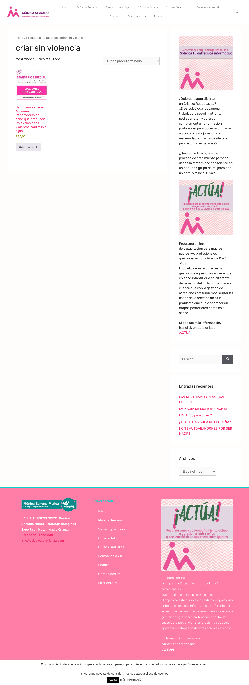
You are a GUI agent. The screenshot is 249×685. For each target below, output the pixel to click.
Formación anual (208, 7)
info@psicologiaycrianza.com (42, 540)
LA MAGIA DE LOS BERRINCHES (203, 409)
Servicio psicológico (119, 7)
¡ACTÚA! (185, 333)
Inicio (65, 7)
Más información (131, 679)
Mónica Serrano (87, 7)
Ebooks (115, 16)
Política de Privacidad (37, 535)
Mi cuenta (162, 16)
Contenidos (136, 16)
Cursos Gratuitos (177, 7)
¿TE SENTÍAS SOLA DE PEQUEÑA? (205, 422)
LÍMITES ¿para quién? (195, 415)
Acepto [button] (113, 679)
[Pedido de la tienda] (131, 61)
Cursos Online (149, 7)
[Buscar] (227, 359)
